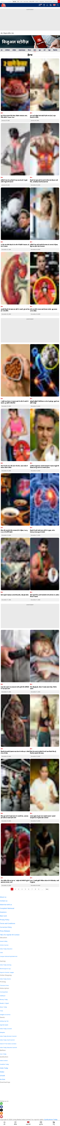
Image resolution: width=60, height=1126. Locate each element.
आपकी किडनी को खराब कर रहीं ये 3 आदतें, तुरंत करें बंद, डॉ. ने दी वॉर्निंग (15, 310)
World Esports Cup (5, 968)
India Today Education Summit (8, 1047)
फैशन (29, 50)
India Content (4, 1060)
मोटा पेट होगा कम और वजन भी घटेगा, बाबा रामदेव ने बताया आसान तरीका (14, 466)
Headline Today (4, 1064)
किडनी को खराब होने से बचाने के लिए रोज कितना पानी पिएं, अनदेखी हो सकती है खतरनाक (44, 181)
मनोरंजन (7, 50)
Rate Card (3, 916)
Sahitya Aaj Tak (4, 1021)
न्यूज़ (49, 50)
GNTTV (36, 1)
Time (1, 1011)
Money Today (4, 999)
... (42, 889)
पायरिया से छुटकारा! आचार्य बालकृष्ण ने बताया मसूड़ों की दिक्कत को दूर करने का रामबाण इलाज (44, 466)
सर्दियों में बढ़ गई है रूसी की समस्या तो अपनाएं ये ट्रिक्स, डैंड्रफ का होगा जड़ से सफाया (44, 245)
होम (1, 33)
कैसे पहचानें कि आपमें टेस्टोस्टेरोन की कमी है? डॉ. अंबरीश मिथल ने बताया (44, 595)
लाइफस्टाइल (22, 50)
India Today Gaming (5, 965)
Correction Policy (6, 927)
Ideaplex (2, 1032)
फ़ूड (40, 50)
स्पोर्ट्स (14, 50)
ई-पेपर (18, 1)
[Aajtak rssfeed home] (1, 1113)
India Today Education (6, 949)
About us (3, 897)
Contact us (3, 901)
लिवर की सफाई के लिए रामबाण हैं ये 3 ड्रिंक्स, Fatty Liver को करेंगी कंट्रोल (14, 531)
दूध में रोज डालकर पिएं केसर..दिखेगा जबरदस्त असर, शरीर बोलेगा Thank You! (14, 116)
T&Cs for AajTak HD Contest (9, 935)
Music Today (3, 1007)
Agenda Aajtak (4, 1025)
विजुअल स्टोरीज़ (7, 33)
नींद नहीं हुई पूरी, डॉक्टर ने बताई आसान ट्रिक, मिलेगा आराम (43, 687)
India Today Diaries (5, 979)
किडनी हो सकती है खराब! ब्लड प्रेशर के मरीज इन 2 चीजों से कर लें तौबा (15, 752)
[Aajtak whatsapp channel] (1, 1103)
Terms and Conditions (7, 923)
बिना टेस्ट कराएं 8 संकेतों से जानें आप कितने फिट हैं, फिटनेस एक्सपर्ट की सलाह (43, 752)
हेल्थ (13, 33)
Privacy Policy (4, 920)
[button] (53, 1123)
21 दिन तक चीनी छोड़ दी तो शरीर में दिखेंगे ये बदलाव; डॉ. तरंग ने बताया (15, 245)
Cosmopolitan (4, 992)
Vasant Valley (3, 941)
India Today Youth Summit (7, 1040)
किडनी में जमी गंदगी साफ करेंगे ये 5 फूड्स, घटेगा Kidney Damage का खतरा (42, 531)
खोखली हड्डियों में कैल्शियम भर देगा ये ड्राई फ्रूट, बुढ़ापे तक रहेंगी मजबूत (44, 402)
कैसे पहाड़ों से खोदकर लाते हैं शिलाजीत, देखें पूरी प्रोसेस (15, 595)
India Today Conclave (6, 1028)
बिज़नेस (55, 50)
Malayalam (42, 1)
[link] (58, 1)
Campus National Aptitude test (8, 956)
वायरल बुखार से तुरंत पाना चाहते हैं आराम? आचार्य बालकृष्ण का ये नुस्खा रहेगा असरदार (42, 817)
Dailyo (2, 1072)
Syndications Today (50, 1119)
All (1, 50)
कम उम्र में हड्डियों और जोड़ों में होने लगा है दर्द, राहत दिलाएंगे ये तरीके (43, 116)
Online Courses (4, 945)
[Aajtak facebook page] (1, 1107)
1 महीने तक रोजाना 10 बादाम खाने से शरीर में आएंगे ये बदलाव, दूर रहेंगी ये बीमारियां (14, 402)
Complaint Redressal (7, 908)
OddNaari (2, 995)
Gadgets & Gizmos (5, 1014)
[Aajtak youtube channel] (1, 1117)
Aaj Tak (14, 1)
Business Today (48, 1)
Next (47, 889)
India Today (26, 1)
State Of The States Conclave (8, 1043)
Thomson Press (4, 985)
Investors (3, 912)
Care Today (3, 1054)
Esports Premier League (7, 972)
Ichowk (2, 1076)
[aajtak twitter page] (1, 1110)
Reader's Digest (4, 1003)
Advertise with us (6, 904)
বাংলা (21, 1)
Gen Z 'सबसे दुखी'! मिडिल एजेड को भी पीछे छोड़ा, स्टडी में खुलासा (44, 881)
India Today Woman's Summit (8, 1036)
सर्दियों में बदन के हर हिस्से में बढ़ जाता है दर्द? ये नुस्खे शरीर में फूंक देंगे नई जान (14, 181)
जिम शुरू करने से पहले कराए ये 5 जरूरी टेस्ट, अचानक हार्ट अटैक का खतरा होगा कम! (14, 817)
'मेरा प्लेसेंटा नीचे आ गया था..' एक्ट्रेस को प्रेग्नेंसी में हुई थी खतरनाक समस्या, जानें (15, 881)
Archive (2, 1079)
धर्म (44, 50)
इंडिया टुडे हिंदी (31, 1)
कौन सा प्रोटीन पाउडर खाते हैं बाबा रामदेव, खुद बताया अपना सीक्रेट (43, 310)
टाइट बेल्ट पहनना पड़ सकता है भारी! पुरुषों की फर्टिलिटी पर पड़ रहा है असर (15, 687)
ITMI (1, 952)
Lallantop (55, 1)
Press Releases (5, 931)
